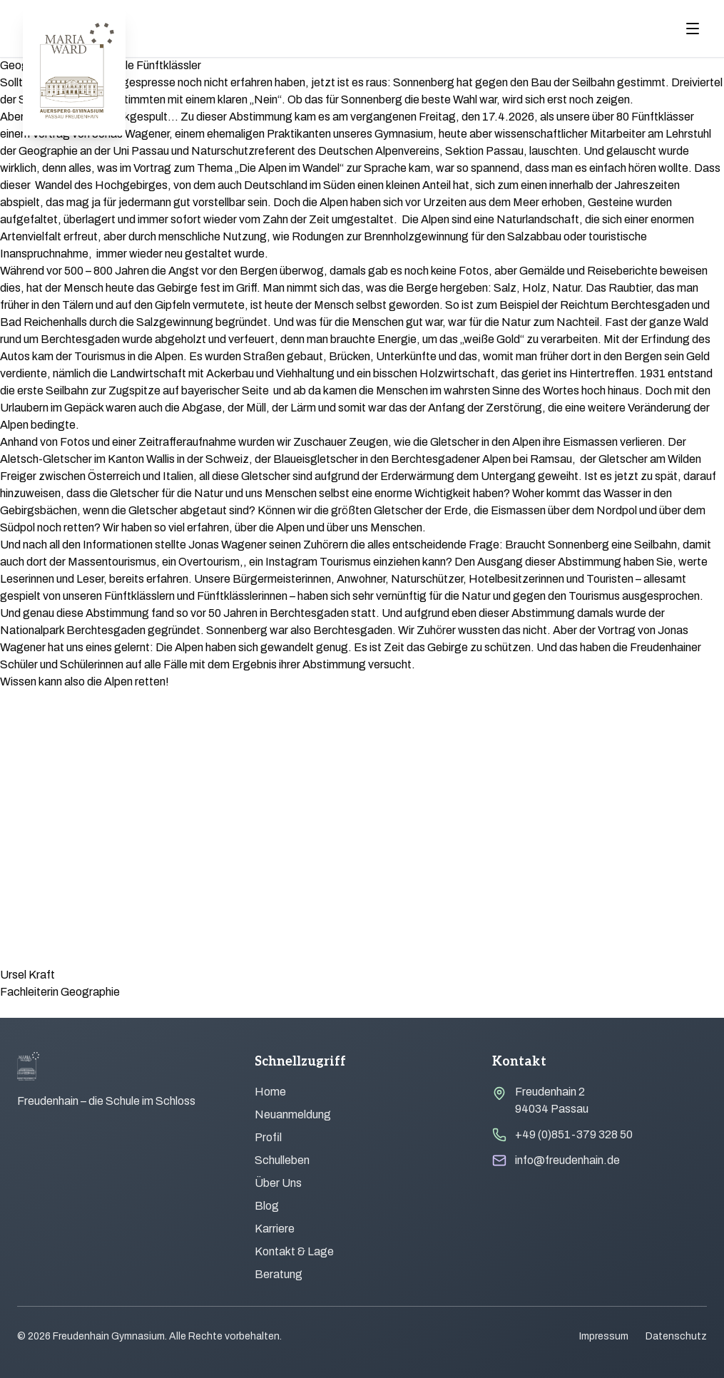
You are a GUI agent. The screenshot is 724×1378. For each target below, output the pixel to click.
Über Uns (278, 1183)
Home (270, 1092)
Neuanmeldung (293, 1114)
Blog (267, 1206)
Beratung (278, 1274)
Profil (268, 1137)
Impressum (603, 1336)
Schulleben (282, 1160)
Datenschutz (676, 1336)
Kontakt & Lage (294, 1251)
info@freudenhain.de (567, 1160)
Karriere (275, 1229)
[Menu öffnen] (692, 28)
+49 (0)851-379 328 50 (574, 1134)
